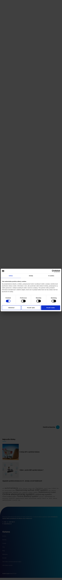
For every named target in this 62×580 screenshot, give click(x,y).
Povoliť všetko (50, 307)
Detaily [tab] (31, 275)
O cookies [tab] (51, 275)
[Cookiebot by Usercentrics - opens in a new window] (53, 271)
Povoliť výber (31, 307)
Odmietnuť (11, 307)
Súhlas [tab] (11, 275)
